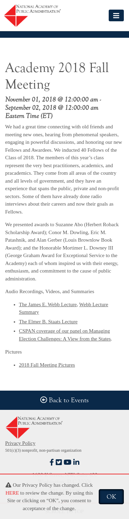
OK (111, 496)
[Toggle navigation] (116, 15)
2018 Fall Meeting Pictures (47, 365)
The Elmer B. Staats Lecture (48, 321)
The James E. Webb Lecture (48, 304)
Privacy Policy (20, 443)
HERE (12, 493)
